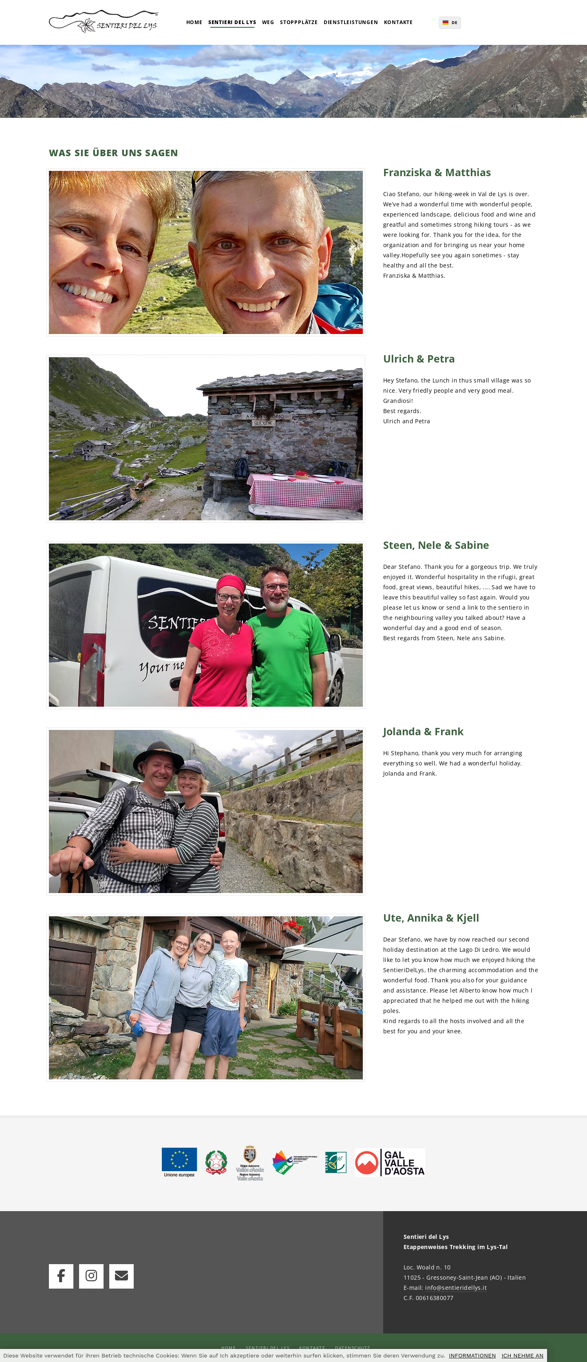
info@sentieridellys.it (456, 1287)
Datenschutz (353, 1348)
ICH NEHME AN (522, 1355)
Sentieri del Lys (267, 1348)
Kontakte (312, 1348)
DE (455, 22)
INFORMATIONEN (472, 1355)
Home (228, 1348)
